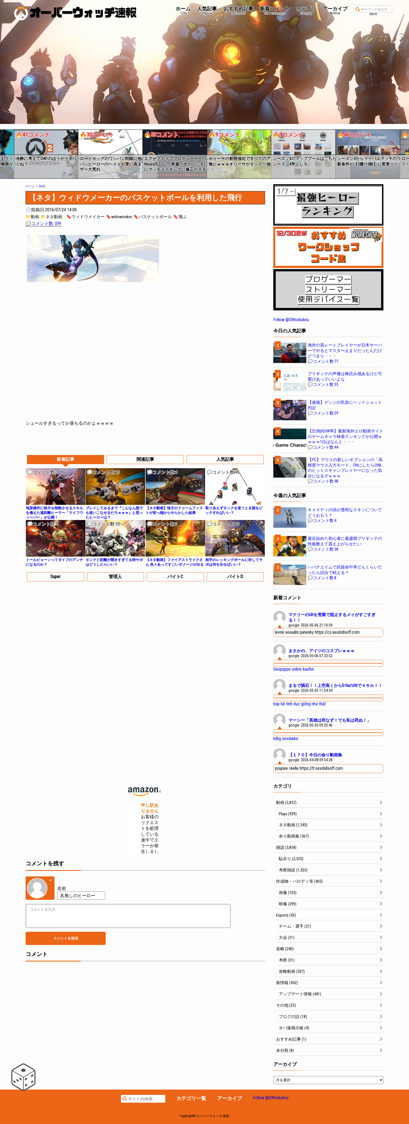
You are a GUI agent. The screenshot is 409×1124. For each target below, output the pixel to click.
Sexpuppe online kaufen (293, 669)
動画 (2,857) (286, 802)
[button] (3, 152)
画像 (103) (287, 892)
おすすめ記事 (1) (291, 1039)
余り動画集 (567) (294, 836)
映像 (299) (287, 903)
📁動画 (32, 216)
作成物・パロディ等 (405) (299, 881)
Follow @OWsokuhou (291, 319)
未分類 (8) (285, 1050)
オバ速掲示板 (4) (294, 1027)
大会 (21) (287, 937)
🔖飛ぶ (180, 216)
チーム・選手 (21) (295, 926)
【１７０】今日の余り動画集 (315, 754)
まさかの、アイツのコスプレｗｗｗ (321, 650)
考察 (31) (287, 960)
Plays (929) (288, 813)
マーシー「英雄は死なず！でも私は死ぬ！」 (329, 720)
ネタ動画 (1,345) (293, 824)
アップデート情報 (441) (300, 994)
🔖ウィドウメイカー (85, 216)
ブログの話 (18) (293, 1016)
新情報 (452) (287, 982)
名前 (61, 888)
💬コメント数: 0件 (44, 223)
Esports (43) (286, 915)
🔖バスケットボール (152, 216)
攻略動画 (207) (292, 971)
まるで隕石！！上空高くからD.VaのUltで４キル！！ (335, 685)
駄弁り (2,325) (291, 858)
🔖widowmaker (119, 216)
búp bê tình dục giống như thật (299, 703)
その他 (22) (286, 1005)
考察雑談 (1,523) (293, 870)
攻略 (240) (285, 948)
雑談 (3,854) (286, 847)
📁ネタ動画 (51, 216)
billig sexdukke (285, 738)
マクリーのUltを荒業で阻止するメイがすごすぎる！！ (331, 617)
